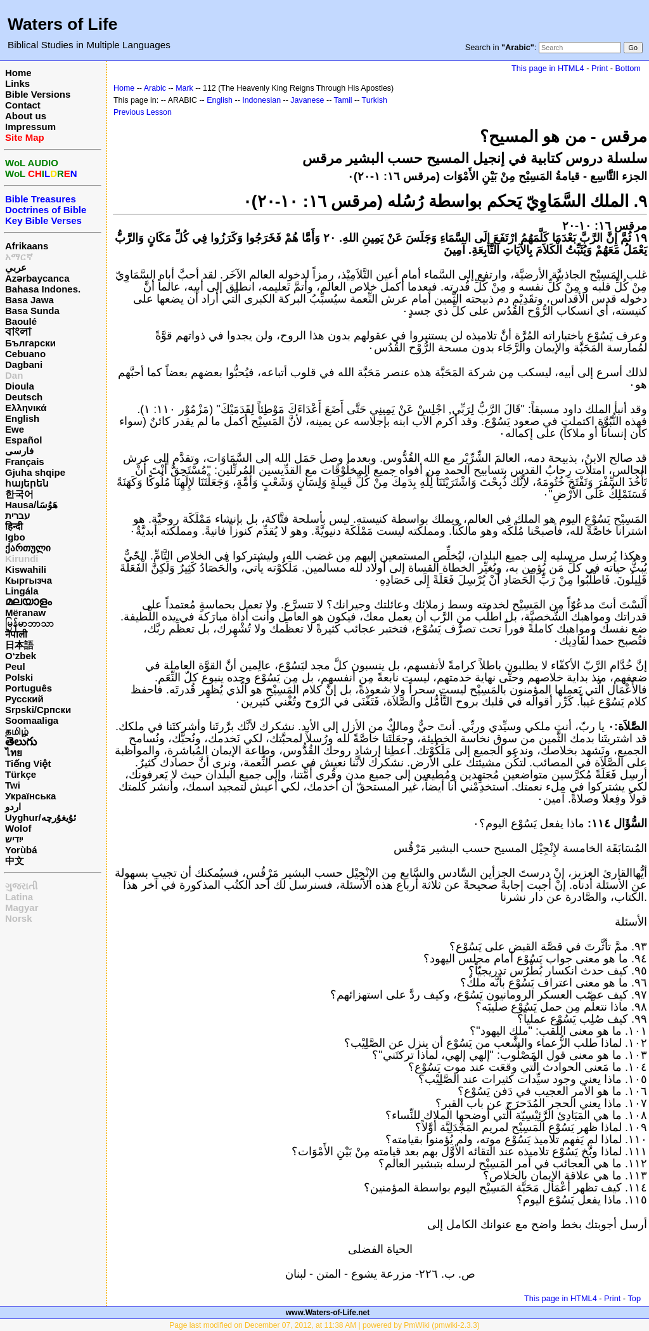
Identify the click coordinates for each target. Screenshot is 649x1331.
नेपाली (16, 634)
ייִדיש (14, 839)
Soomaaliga (31, 720)
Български (30, 343)
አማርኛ (19, 256)
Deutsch (23, 396)
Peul (15, 666)
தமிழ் (17, 731)
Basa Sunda (32, 310)
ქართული (28, 547)
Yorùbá (21, 849)
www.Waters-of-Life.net (327, 1312)
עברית (17, 515)
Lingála (22, 591)
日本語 (19, 644)
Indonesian (261, 100)
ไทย (13, 752)
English (22, 418)
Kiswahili (25, 569)
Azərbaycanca (37, 278)
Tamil (343, 100)
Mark (184, 88)
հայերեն (27, 483)
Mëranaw (25, 612)
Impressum (30, 126)
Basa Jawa (29, 299)
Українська (30, 795)
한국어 (19, 493)
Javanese (307, 100)
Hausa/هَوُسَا (31, 504)
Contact (23, 105)
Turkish (374, 100)
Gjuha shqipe (35, 472)
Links (17, 83)
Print (599, 68)
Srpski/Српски (38, 709)
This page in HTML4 (547, 68)
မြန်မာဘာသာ (29, 623)
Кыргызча (28, 580)
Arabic (155, 88)
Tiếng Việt (28, 763)
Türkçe (20, 774)
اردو (13, 806)
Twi (12, 785)
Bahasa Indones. (42, 289)
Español (23, 440)
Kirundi (22, 558)
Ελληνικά (25, 407)
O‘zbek (20, 655)
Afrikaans (26, 245)
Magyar (22, 907)
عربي (16, 267)
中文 (14, 860)
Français (24, 461)
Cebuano (25, 353)
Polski (19, 677)
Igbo (15, 537)
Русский (24, 698)
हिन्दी (14, 526)
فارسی (19, 450)
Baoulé (21, 321)
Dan (14, 375)
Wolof (18, 828)
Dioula (19, 386)
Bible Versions (37, 94)
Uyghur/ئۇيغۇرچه (40, 817)
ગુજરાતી (21, 886)
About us (25, 115)
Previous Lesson (142, 112)
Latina (19, 896)
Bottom (628, 68)
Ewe (14, 429)
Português (28, 688)
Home (18, 72)
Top (634, 1298)
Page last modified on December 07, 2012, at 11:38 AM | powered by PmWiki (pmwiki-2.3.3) (324, 1325)
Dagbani (23, 364)
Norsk (18, 918)
